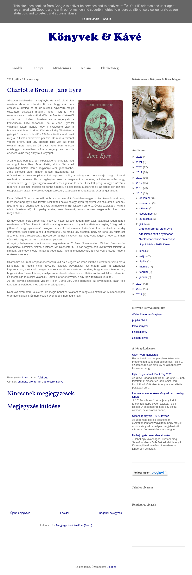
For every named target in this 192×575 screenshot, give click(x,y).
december (146, 198)
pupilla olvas (139, 320)
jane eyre (49, 381)
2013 (139, 288)
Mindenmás (62, 68)
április (143, 261)
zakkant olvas (140, 337)
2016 (139, 188)
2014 (139, 283)
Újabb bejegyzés (20, 512)
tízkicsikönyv (139, 331)
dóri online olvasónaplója (147, 314)
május (143, 256)
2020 (139, 167)
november (146, 203)
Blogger (111, 566)
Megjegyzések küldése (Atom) (74, 525)
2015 (139, 193)
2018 (139, 177)
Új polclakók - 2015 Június (154, 244)
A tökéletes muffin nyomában (156, 233)
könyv (59, 381)
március (145, 266)
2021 (139, 162)
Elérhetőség (110, 68)
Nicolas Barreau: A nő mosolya (157, 239)
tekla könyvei (140, 326)
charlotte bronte (27, 381)
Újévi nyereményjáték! (145, 354)
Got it (107, 19)
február (144, 271)
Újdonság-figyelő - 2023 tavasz (150, 415)
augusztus (146, 218)
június (143, 250)
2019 (139, 172)
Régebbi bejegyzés (110, 512)
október (144, 208)
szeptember (147, 213)
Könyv (38, 68)
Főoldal (18, 68)
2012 (139, 294)
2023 (139, 156)
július (143, 224)
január (144, 277)
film (40, 381)
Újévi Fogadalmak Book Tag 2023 (152, 374)
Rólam (86, 68)
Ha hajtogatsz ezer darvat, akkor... (152, 435)
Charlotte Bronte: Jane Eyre (155, 228)
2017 (139, 182)
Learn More (90, 19)
